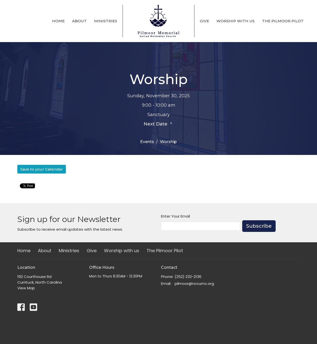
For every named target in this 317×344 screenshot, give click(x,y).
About (79, 21)
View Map (26, 288)
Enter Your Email (175, 216)
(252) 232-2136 (188, 276)
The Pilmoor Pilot (283, 21)
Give (204, 21)
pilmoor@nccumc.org (194, 283)
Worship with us (235, 21)
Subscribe (259, 226)
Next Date (158, 124)
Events (147, 141)
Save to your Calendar (41, 169)
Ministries (105, 21)
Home (58, 21)
